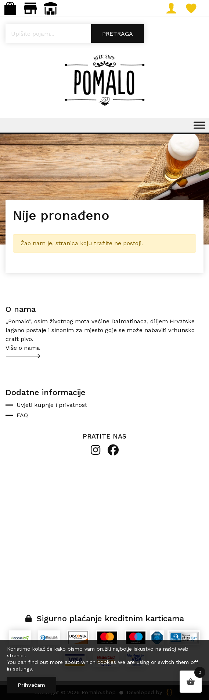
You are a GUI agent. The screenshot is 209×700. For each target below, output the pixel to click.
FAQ (22, 415)
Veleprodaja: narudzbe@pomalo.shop (50, 8)
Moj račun (173, 8)
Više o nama (23, 347)
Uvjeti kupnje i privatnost (52, 404)
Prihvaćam (31, 685)
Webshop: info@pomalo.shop (10, 8)
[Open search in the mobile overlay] (104, 33)
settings (22, 669)
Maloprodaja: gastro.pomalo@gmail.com (30, 8)
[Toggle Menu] (199, 125)
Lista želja (194, 8)
